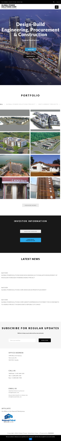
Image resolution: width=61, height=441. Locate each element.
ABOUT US (30, 49)
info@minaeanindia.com (15, 396)
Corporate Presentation (30, 240)
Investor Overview (30, 231)
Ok (30, 439)
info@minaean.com (14, 392)
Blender (51, 433)
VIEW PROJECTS (30, 56)
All (1, 104)
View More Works (30, 205)
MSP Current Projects (48, 104)
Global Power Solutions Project (20, 104)
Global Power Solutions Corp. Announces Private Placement (23, 290)
